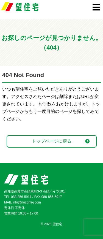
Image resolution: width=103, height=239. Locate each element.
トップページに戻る (51, 141)
